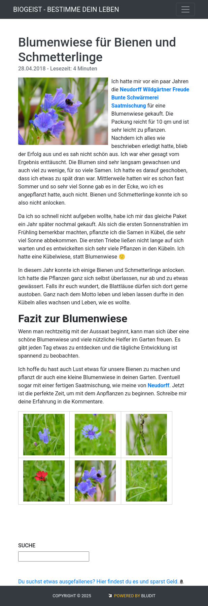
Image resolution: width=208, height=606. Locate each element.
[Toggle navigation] (185, 9)
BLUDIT (148, 595)
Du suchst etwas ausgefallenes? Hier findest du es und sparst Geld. (101, 581)
